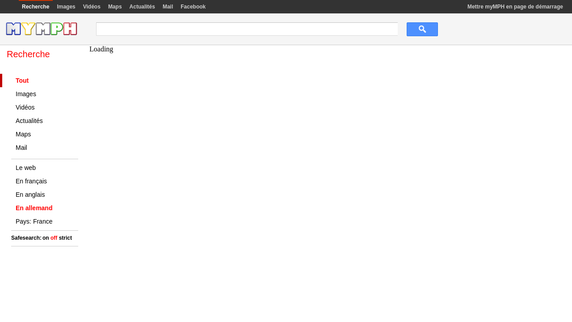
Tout (22, 80)
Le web (26, 167)
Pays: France (34, 221)
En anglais (30, 194)
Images (66, 7)
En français (31, 181)
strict (65, 238)
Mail (168, 7)
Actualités (142, 7)
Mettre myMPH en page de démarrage (515, 7)
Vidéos (92, 7)
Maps (115, 7)
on (45, 238)
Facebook (193, 7)
